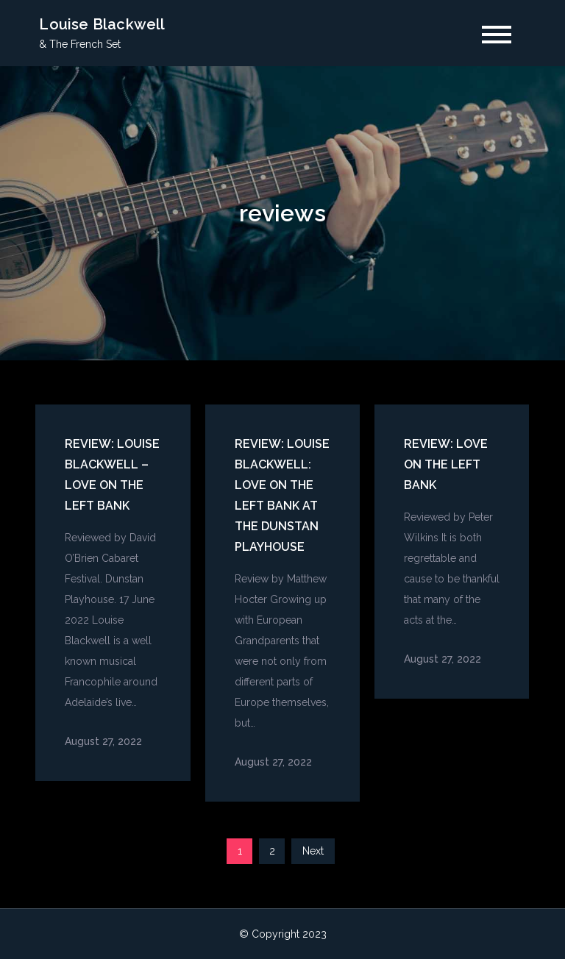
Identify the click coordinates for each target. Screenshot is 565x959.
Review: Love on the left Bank (446, 464)
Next (313, 851)
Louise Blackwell (102, 24)
